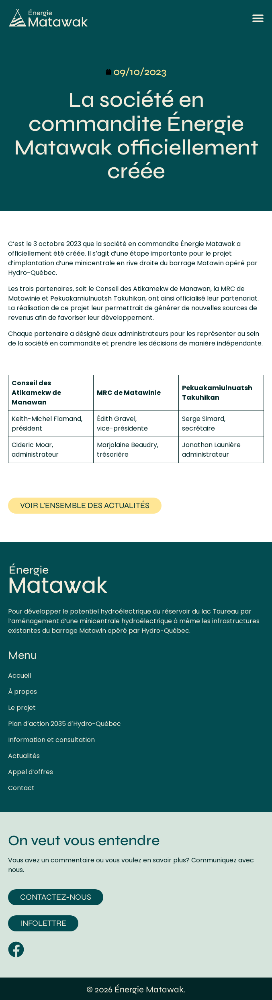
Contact (21, 788)
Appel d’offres (30, 772)
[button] (258, 18)
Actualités (24, 756)
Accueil (19, 676)
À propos (22, 692)
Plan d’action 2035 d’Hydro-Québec (64, 724)
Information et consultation (51, 740)
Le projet (22, 708)
